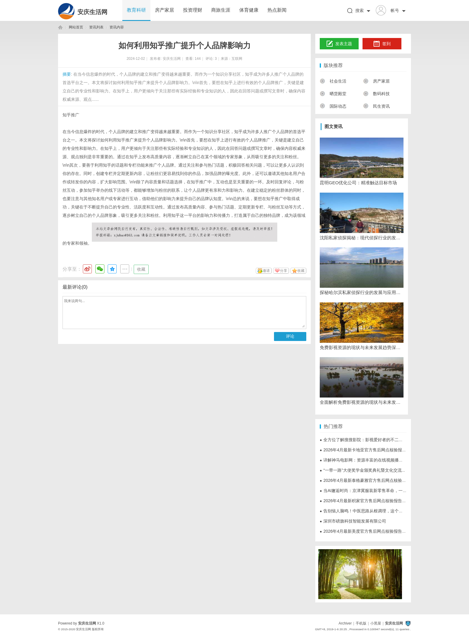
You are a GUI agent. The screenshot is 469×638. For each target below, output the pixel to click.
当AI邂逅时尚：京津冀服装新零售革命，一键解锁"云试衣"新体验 (381, 490)
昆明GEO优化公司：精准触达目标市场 (358, 182)
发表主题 (339, 43)
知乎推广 (71, 114)
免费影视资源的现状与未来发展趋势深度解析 (361, 347)
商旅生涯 (220, 10)
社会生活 (333, 81)
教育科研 (136, 10)
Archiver (345, 623)
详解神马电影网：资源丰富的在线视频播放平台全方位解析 (376, 460)
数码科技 (376, 93)
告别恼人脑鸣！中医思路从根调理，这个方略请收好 (370, 510)
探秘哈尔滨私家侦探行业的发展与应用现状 (361, 292)
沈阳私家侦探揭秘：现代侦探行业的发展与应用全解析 (361, 237)
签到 (382, 43)
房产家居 (164, 10)
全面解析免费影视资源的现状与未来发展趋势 (361, 402)
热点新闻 (277, 10)
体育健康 (248, 10)
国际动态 (333, 106)
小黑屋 (375, 623)
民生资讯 (376, 106)
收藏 (141, 269)
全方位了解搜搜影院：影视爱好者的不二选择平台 (367, 439)
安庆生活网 (92, 12)
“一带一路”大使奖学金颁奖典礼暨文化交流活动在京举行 (373, 470)
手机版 (361, 623)
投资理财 (192, 10)
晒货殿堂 (333, 93)
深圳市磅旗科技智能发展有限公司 (353, 521)
